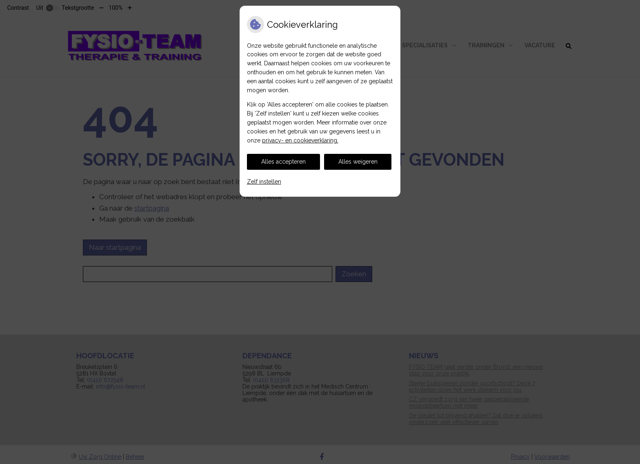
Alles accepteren (283, 161)
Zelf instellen (264, 181)
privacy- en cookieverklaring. (300, 140)
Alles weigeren (358, 161)
